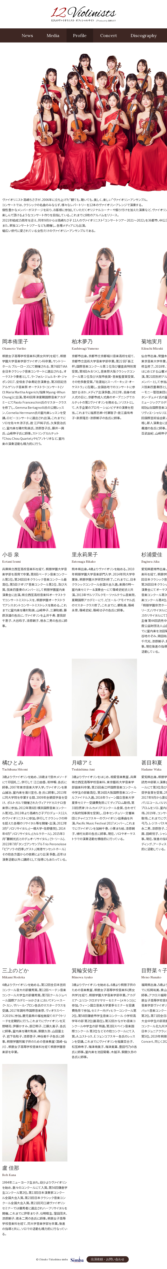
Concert (108, 35)
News (27, 35)
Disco (144, 35)
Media (53, 35)
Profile (80, 35)
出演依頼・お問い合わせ (107, 1259)
